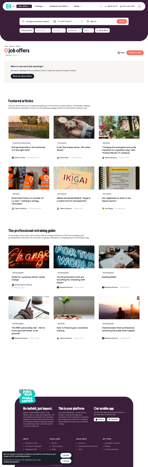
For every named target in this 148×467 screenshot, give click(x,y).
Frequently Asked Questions (88, 446)
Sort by (13, 55)
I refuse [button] (66, 461)
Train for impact (57, 446)
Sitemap (107, 446)
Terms (80, 449)
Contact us (82, 443)
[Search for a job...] (101, 6)
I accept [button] (66, 455)
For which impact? (70, 21)
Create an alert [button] (135, 53)
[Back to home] (27, 396)
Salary (88, 30)
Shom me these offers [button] (22, 76)
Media (78, 6)
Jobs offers (24, 6)
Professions (75, 30)
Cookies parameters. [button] (11, 462)
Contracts (59, 30)
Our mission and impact (33, 446)
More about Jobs (31, 443)
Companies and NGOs (59, 6)
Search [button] (122, 21)
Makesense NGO (31, 449)
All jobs (54, 443)
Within (43, 30)
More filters (102, 30)
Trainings (40, 6)
